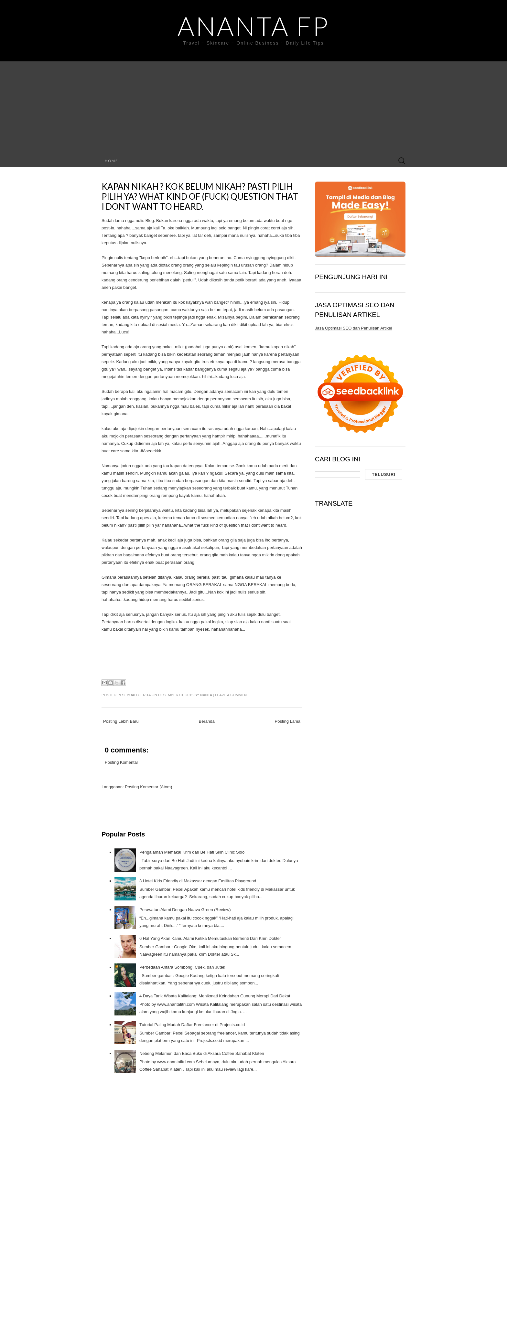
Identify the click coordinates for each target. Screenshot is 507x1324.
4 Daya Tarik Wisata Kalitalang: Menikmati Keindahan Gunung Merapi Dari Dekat (214, 995)
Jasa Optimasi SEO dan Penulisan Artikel (353, 328)
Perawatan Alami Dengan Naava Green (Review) (185, 909)
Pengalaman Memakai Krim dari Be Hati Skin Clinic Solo (191, 852)
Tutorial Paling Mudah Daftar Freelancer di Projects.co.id (192, 1024)
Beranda (207, 721)
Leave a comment (232, 695)
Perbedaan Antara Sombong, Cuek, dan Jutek (182, 967)
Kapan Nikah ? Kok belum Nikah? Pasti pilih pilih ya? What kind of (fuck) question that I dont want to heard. (200, 196)
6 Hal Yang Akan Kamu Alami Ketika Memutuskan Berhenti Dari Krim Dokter (210, 938)
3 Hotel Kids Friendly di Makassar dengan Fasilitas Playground (197, 880)
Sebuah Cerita (136, 695)
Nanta (206, 695)
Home (111, 161)
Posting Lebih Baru (121, 721)
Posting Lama (288, 721)
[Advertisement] (253, 106)
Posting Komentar (121, 762)
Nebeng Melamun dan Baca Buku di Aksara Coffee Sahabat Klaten (201, 1053)
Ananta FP (253, 25)
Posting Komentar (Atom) (148, 786)
